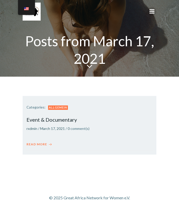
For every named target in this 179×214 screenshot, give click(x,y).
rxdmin (31, 128)
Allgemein (58, 107)
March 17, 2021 (52, 128)
